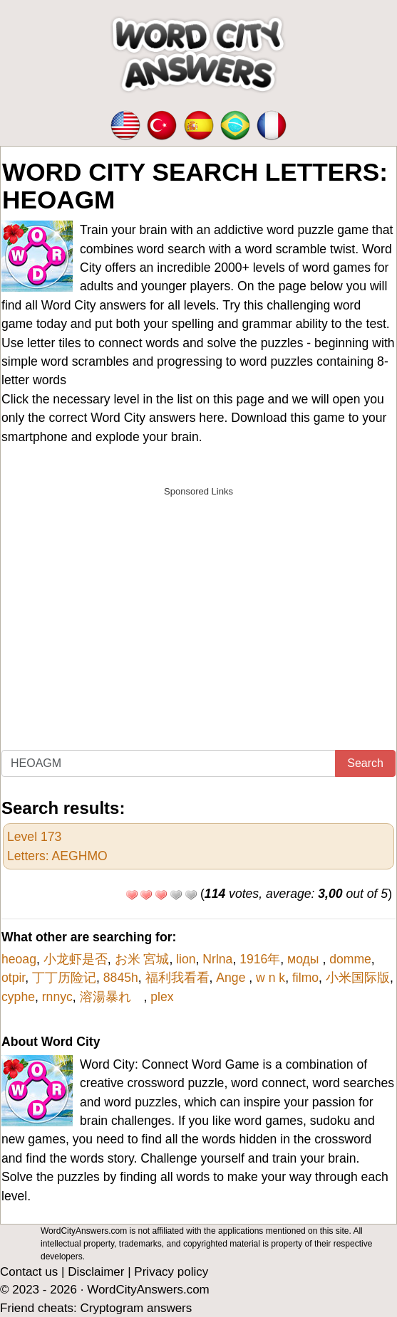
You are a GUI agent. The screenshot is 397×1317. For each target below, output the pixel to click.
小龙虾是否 (75, 959)
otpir (13, 977)
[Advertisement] (198, 603)
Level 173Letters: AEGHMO (57, 846)
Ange (232, 977)
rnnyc (57, 997)
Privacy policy (171, 1272)
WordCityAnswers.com (148, 1289)
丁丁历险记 (64, 977)
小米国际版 (358, 977)
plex (161, 997)
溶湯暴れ (112, 997)
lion (185, 959)
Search (365, 763)
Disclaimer (96, 1272)
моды (304, 959)
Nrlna (217, 959)
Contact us (29, 1272)
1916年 (259, 959)
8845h (120, 977)
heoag (18, 959)
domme (350, 959)
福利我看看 (177, 977)
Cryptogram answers (136, 1308)
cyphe (18, 997)
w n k (270, 977)
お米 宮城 (142, 959)
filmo (305, 977)
